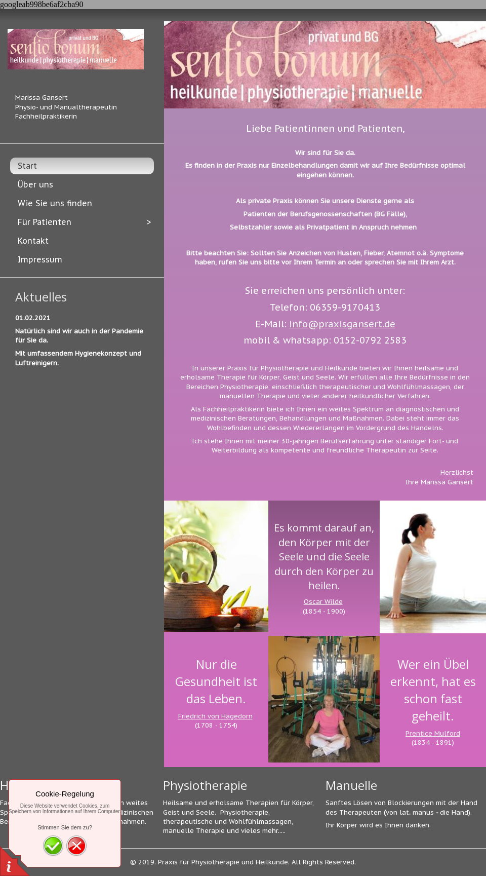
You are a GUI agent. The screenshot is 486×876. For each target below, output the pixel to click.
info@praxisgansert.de (342, 324)
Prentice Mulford (433, 733)
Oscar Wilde (323, 601)
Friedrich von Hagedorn (215, 716)
